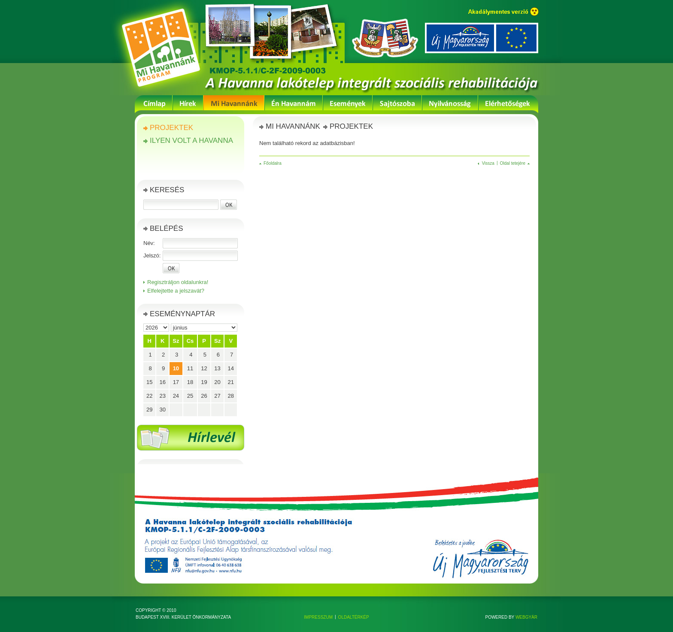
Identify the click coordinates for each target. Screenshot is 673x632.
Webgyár (526, 617)
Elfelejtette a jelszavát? (175, 290)
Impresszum (318, 617)
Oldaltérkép (353, 617)
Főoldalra (273, 163)
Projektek (171, 128)
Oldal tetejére (512, 163)
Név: (149, 243)
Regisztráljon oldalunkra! (177, 282)
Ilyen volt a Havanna (191, 140)
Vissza (488, 163)
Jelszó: (152, 255)
